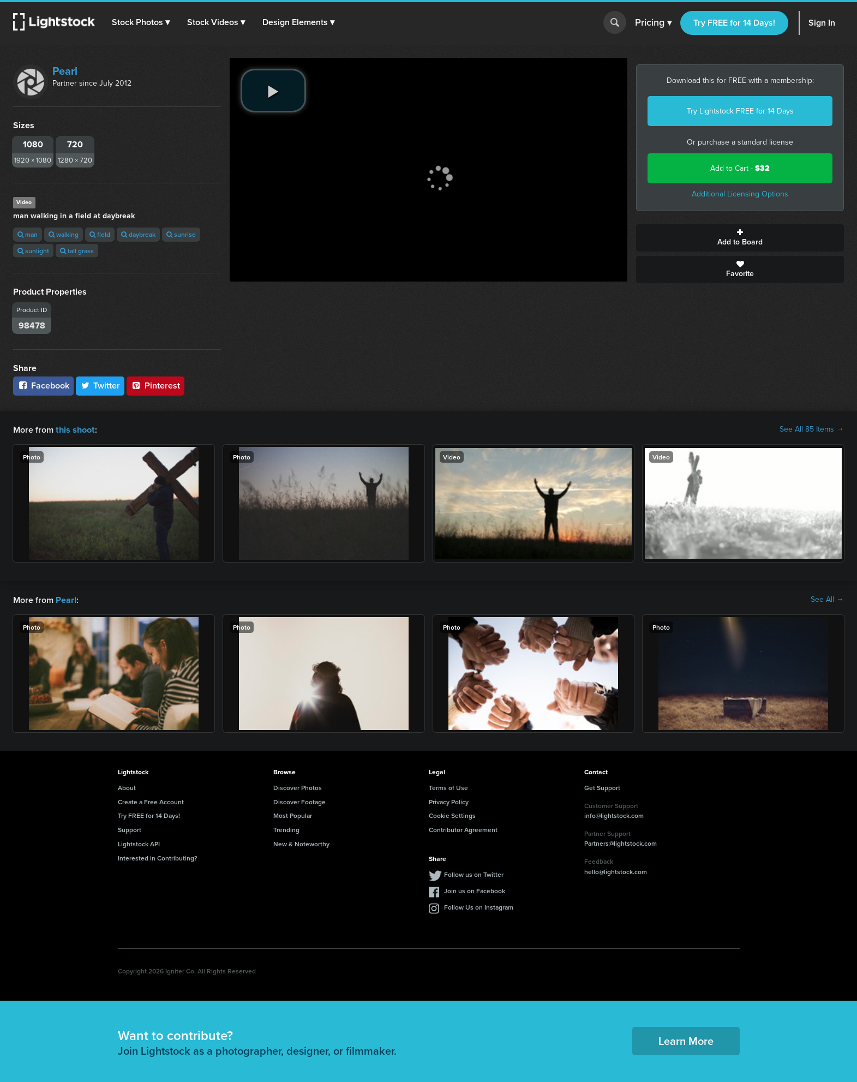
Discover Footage (299, 800)
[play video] (273, 90)
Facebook (43, 385)
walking (64, 234)
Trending (286, 828)
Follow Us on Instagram (478, 906)
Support (129, 828)
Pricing (653, 23)
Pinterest (155, 385)
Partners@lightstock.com (620, 842)
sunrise (181, 234)
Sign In (821, 22)
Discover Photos (297, 786)
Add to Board (740, 238)
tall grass (77, 250)
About (127, 786)
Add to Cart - (740, 168)
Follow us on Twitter (474, 873)
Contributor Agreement (463, 828)
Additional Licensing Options (740, 194)
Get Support (602, 786)
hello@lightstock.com (615, 870)
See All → (827, 599)
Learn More (686, 1040)
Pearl (64, 71)
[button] (141, 22)
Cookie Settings (452, 814)
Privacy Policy (449, 800)
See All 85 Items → (812, 429)
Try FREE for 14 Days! (734, 22)
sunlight (33, 250)
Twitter (100, 385)
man (27, 234)
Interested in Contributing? (157, 857)
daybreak (138, 234)
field (99, 234)
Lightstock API (139, 842)
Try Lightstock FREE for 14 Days (740, 111)
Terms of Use (448, 786)
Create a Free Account (151, 800)
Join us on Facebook (474, 889)
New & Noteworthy (301, 842)
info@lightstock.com (614, 814)
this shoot (75, 429)
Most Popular (292, 814)
